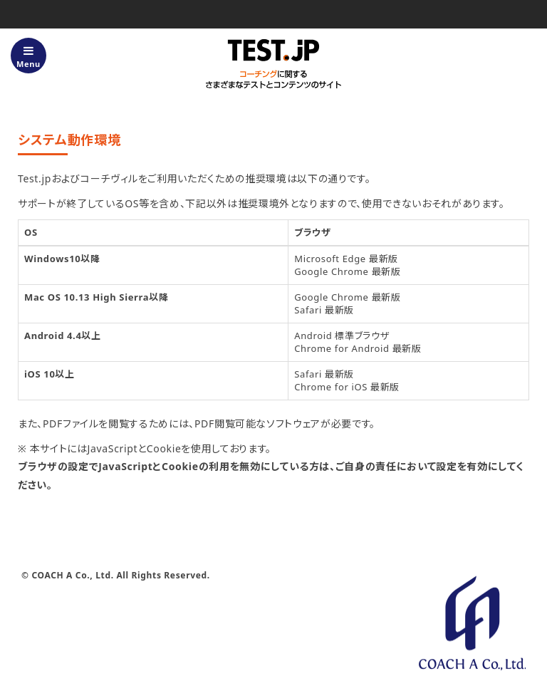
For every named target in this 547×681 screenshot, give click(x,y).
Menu (28, 57)
